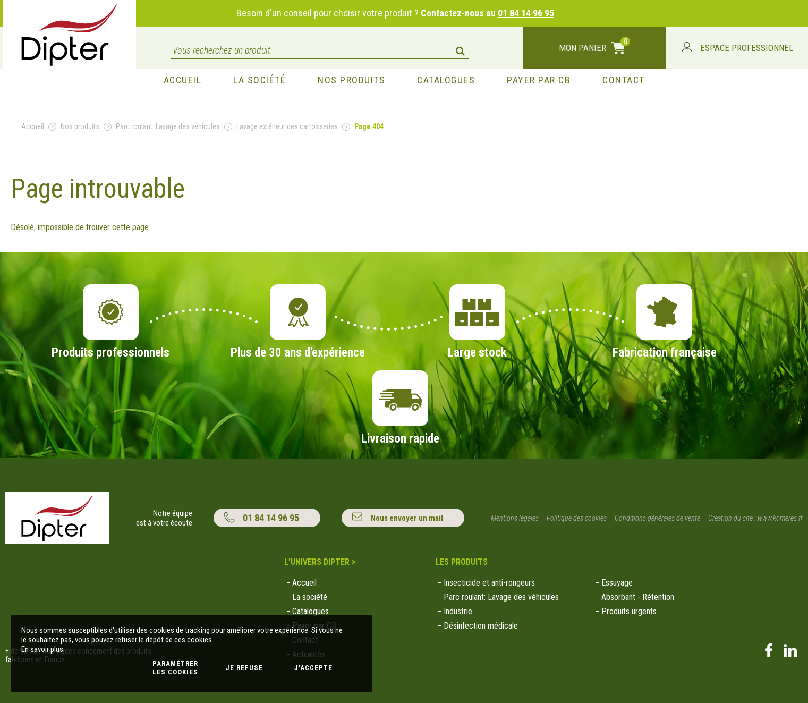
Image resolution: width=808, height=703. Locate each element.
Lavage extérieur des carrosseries (287, 126)
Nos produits (80, 126)
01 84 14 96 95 (526, 13)
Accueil (32, 126)
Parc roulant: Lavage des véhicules (168, 126)
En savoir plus (42, 649)
